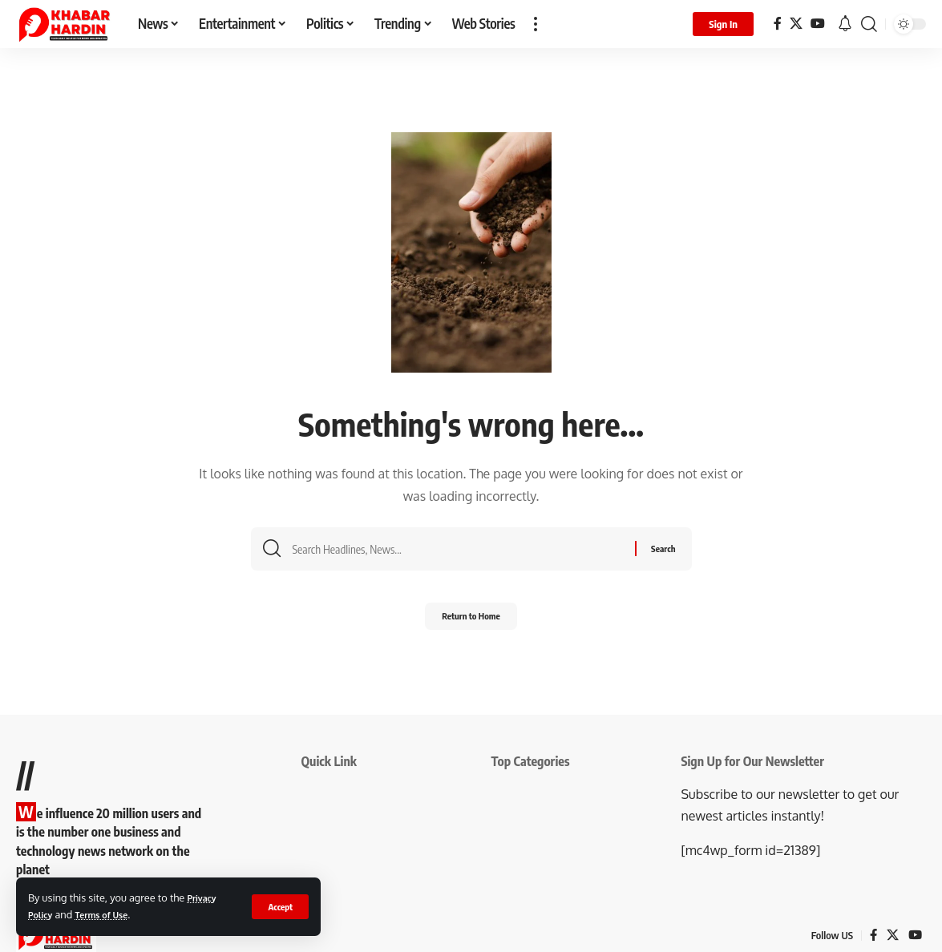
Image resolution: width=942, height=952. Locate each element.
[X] (796, 23)
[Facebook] (778, 23)
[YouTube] (818, 23)
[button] (279, 906)
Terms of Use (112, 914)
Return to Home (471, 621)
